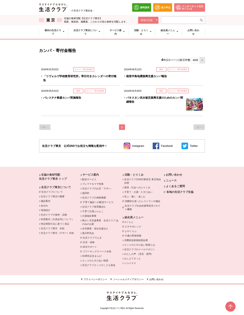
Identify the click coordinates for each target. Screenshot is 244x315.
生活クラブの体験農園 (94, 197)
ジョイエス (130, 263)
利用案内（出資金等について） (57, 219)
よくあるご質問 (175, 186)
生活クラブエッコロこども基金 (98, 265)
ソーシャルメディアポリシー (128, 279)
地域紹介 (45, 210)
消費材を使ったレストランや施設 (143, 200)
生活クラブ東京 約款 (53, 228)
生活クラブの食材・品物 (54, 214)
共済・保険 (89, 242)
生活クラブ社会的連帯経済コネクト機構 (144, 207)
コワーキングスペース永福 (98, 251)
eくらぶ (130, 221)
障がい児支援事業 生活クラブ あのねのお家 (100, 222)
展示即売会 (88, 233)
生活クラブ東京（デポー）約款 (57, 233)
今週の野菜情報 (133, 235)
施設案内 (45, 201)
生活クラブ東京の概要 (53, 196)
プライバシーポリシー (95, 279)
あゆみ (44, 205)
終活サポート (91, 246)
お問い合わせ (174, 174)
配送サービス (89, 179)
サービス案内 (91, 174)
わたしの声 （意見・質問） (138, 254)
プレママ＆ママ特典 (93, 184)
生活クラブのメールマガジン (139, 249)
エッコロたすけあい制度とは (139, 244)
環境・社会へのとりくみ (137, 187)
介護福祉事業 (89, 216)
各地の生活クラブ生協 (180, 191)
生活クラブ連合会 (83, 10)
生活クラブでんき (93, 237)
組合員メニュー (134, 217)
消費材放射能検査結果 (136, 240)
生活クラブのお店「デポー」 (97, 188)
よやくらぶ (131, 230)
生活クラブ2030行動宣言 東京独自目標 (142, 181)
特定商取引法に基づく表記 (55, 223)
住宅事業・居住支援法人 (95, 228)
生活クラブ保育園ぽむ (94, 206)
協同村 (85, 193)
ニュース (171, 180)
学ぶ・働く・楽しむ (135, 196)
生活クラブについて (52, 191)
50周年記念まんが (91, 256)
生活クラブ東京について (56, 187)
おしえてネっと (132, 258)
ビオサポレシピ (134, 226)
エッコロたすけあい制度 (95, 260)
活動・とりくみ (134, 174)
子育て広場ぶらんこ (93, 211)
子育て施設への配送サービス (99, 202)
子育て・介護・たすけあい (138, 192)
